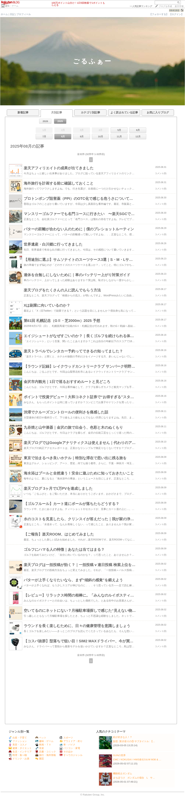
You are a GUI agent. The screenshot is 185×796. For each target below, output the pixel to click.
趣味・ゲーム (11, 6)
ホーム (4, 14)
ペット (40, 737)
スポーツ (66, 737)
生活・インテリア (20, 751)
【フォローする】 (158, 14)
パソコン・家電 (70, 748)
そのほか (66, 751)
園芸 (39, 758)
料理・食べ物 (18, 755)
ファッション (18, 741)
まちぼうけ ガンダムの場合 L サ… (134, 777)
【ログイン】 (176, 14)
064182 (174, 10)
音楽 (39, 748)
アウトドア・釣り (71, 741)
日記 (12, 14)
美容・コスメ (18, 744)
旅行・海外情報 (45, 755)
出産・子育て (18, 737)
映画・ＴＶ (43, 744)
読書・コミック (45, 751)
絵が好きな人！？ (122, 737)
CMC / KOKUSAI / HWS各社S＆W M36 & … (137, 759)
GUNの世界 (119, 755)
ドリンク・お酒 (19, 758)
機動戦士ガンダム (122, 773)
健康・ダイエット (20, 748)
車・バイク (67, 744)
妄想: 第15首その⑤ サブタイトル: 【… (134, 741)
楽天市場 (179, 6)
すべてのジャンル (71, 755)
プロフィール (24, 14)
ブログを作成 (165, 6)
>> (141, 6)
